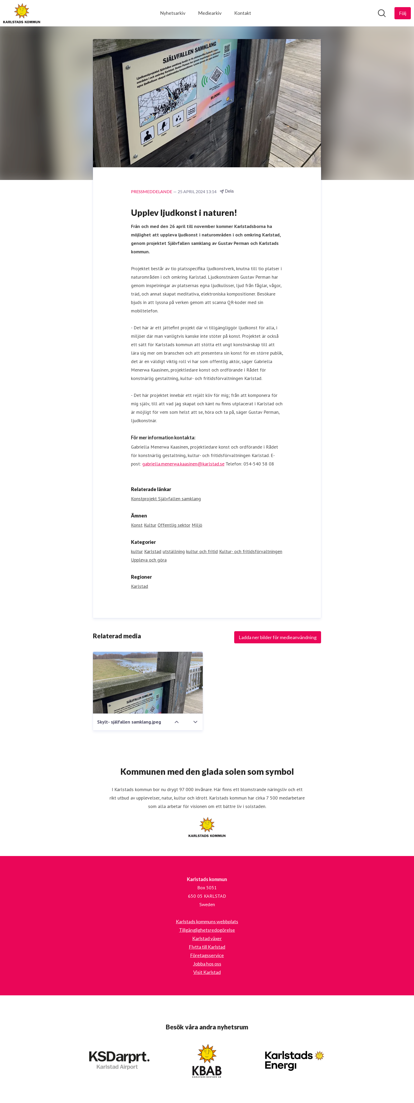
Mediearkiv (210, 13)
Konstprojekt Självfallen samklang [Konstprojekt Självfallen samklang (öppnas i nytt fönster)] (166, 499)
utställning (174, 551)
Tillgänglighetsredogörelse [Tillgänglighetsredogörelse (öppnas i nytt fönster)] (207, 930)
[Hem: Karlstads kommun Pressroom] (21, 13)
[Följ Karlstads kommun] (402, 13)
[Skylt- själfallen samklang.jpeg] (148, 683)
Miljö (197, 525)
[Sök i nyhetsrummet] (382, 13)
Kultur (150, 525)
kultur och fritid (202, 551)
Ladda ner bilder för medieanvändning (278, 637)
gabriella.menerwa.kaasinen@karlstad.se (183, 464)
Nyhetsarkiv (172, 13)
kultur (137, 551)
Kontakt (242, 13)
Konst (137, 525)
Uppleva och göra (149, 560)
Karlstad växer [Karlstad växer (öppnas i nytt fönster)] (207, 938)
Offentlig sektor (174, 525)
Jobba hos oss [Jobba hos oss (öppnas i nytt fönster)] (207, 964)
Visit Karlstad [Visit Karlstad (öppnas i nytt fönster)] (207, 972)
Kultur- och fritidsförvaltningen (250, 551)
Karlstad (152, 551)
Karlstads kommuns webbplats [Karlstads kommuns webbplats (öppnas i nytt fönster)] (207, 921)
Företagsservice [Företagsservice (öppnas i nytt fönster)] (207, 955)
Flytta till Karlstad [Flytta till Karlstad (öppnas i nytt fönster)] (207, 947)
